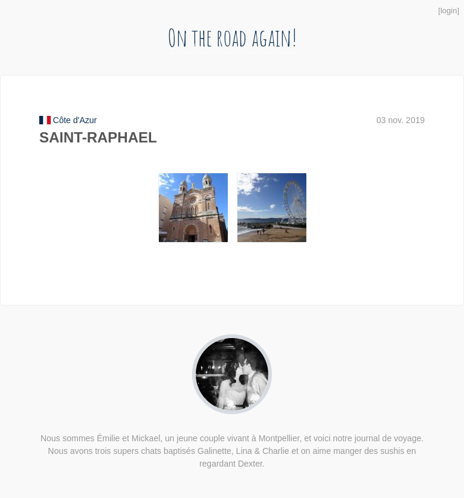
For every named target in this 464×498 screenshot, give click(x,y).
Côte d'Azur (75, 120)
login (448, 10)
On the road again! (232, 37)
